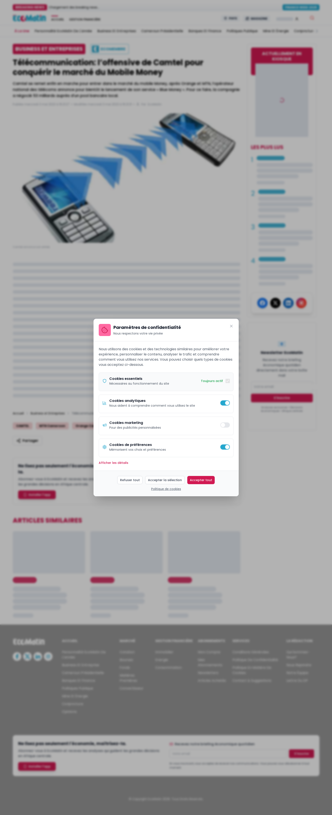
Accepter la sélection (165, 480)
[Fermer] (231, 326)
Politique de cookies (166, 489)
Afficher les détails (113, 463)
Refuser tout (130, 480)
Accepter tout (201, 480)
